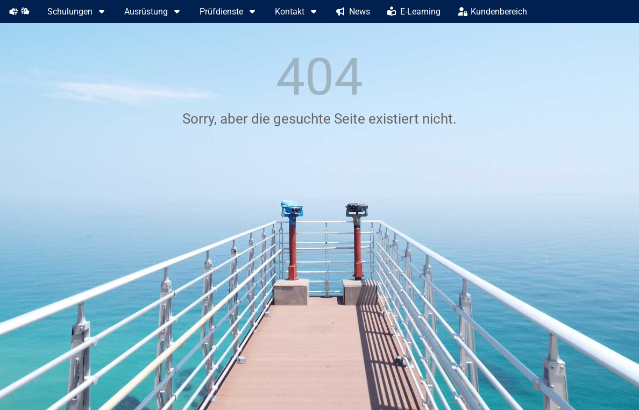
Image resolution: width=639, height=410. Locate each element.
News (353, 11)
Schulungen (77, 11)
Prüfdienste (229, 11)
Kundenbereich (492, 11)
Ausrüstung (153, 11)
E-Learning (414, 11)
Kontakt (297, 11)
